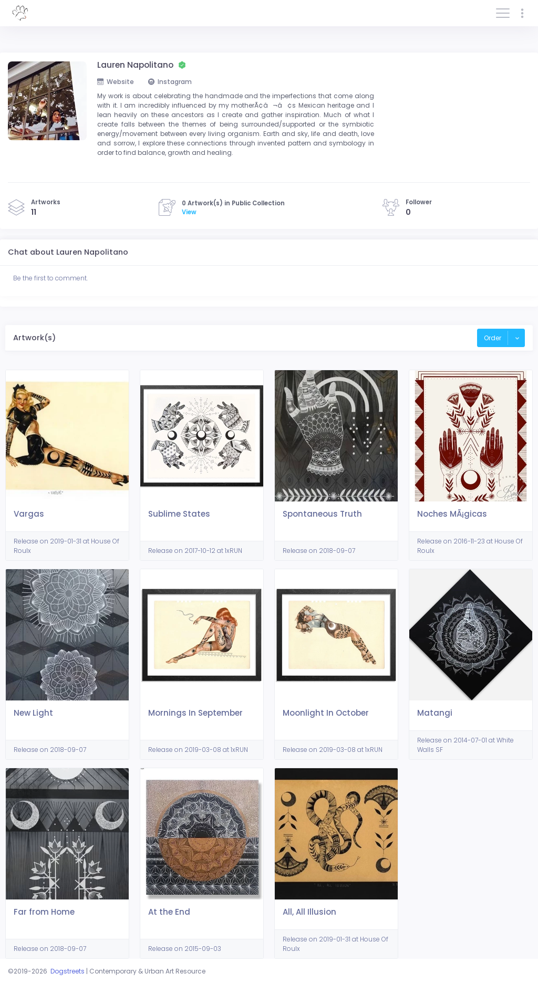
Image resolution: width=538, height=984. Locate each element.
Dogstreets (67, 971)
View (189, 212)
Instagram (170, 81)
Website (115, 81)
